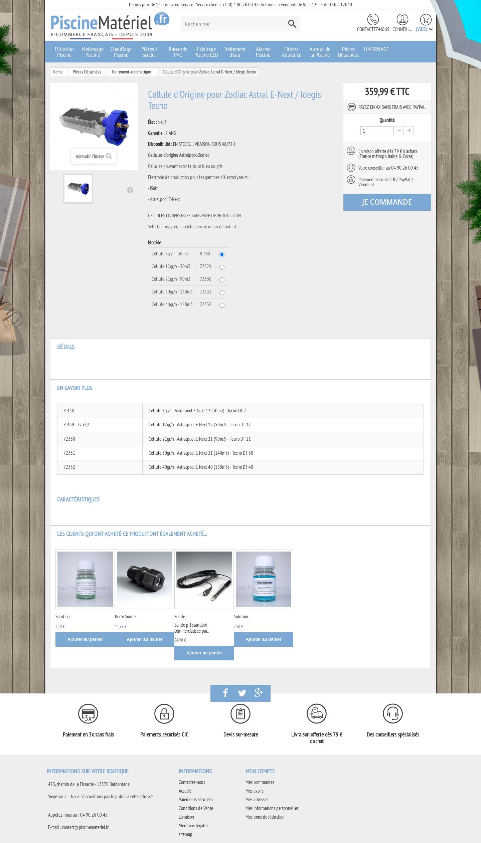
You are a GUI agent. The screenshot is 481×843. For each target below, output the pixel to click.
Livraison (186, 817)
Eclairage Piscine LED (206, 51)
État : (152, 122)
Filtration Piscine (64, 51)
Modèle (155, 243)
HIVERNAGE (376, 49)
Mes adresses (257, 799)
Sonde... (180, 616)
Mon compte (260, 771)
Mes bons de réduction (265, 817)
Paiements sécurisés (196, 799)
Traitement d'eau (235, 51)
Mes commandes (260, 782)
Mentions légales (193, 825)
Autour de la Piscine (320, 51)
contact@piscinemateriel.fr (85, 827)
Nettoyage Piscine (93, 51)
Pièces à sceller (149, 51)
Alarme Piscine (263, 51)
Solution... (63, 616)
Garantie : (156, 133)
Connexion (402, 29)
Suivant (130, 189)
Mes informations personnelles (272, 808)
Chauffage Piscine (121, 51)
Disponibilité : (160, 144)
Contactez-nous (373, 29)
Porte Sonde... (126, 616)
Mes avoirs (255, 791)
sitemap (185, 834)
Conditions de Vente (196, 808)
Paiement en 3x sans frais (88, 734)
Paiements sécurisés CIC (164, 734)
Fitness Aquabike (291, 51)
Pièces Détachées (348, 51)
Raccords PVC (178, 51)
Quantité (386, 120)
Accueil (185, 791)
